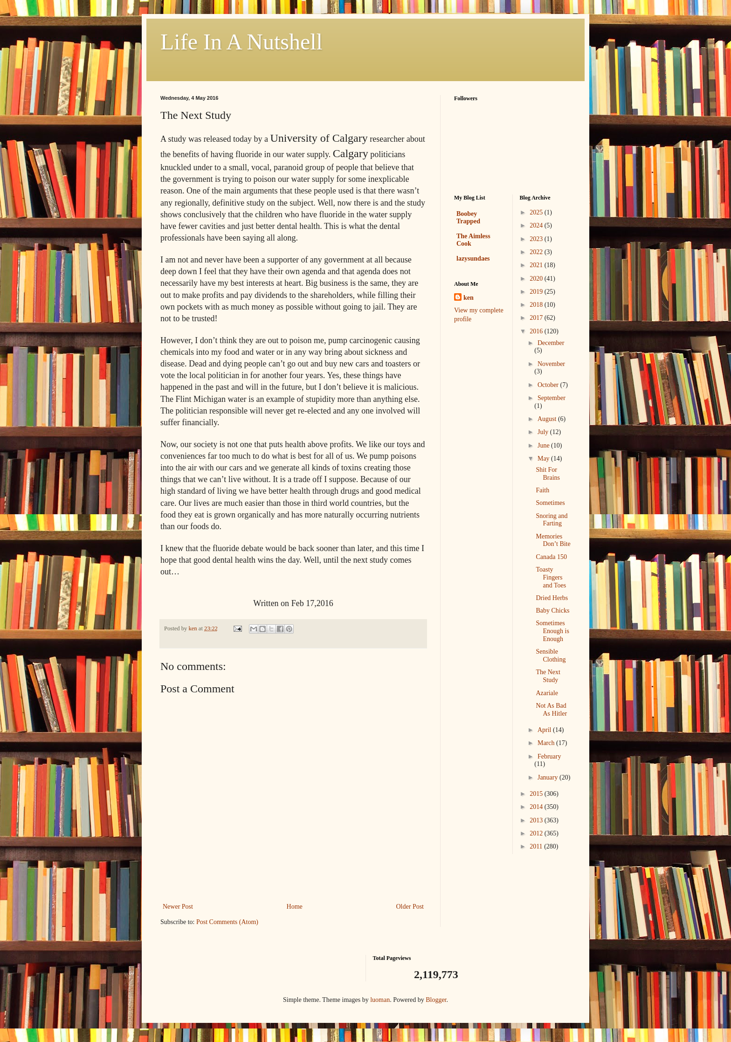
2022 (537, 251)
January (548, 777)
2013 (537, 820)
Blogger (436, 999)
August (548, 418)
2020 (537, 278)
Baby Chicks (552, 610)
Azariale (547, 693)
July (544, 431)
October (549, 384)
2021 (537, 265)
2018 (537, 304)
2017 (537, 317)
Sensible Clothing (550, 655)
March (547, 742)
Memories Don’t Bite (553, 540)
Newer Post (178, 906)
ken (468, 297)
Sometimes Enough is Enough (552, 631)
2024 (537, 225)
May (544, 458)
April (545, 729)
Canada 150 (551, 556)
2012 (537, 833)
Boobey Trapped (468, 217)
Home (295, 906)
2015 (537, 793)
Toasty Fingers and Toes (551, 577)
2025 (537, 212)
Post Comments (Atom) (227, 921)
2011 (537, 846)
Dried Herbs (552, 597)
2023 (537, 238)
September (551, 397)
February (549, 756)
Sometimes (550, 502)
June (544, 445)
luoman (380, 999)
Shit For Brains (548, 473)
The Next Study (548, 676)
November (551, 363)
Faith (542, 490)
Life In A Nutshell (241, 41)
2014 (537, 806)
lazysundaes (473, 258)
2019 (537, 291)
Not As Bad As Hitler (551, 709)
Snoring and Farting (551, 519)
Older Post (410, 906)
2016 (537, 331)
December (551, 342)
